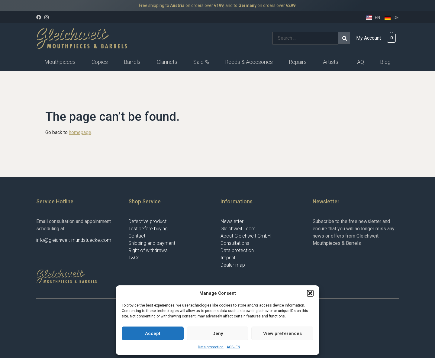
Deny (217, 333)
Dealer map (233, 265)
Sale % (201, 62)
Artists (330, 62)
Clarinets (167, 62)
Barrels (132, 62)
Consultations (235, 243)
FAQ (359, 62)
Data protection (211, 347)
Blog (385, 62)
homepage (80, 132)
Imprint (228, 258)
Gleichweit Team (238, 229)
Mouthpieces (60, 62)
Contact (136, 236)
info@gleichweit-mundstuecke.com (73, 240)
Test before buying (148, 229)
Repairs (298, 62)
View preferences (282, 333)
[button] (310, 293)
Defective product (147, 221)
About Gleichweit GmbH (246, 236)
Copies (100, 62)
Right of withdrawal (148, 250)
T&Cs (134, 258)
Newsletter (232, 221)
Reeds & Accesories (249, 62)
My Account (368, 38)
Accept (152, 333)
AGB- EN (233, 347)
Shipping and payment (151, 243)
